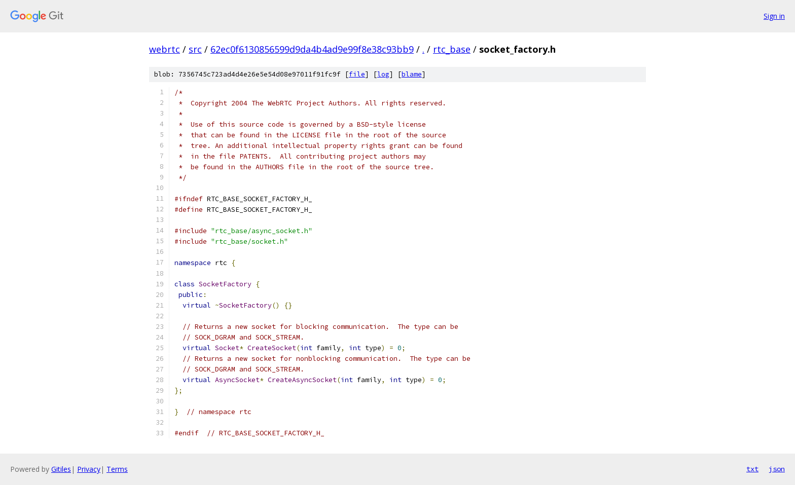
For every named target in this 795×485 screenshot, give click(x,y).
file (357, 74)
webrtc (164, 49)
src (195, 49)
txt (752, 468)
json (777, 468)
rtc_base (452, 49)
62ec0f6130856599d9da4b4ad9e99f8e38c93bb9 (312, 49)
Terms (117, 469)
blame (412, 74)
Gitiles (61, 469)
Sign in (774, 16)
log (383, 74)
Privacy (88, 469)
